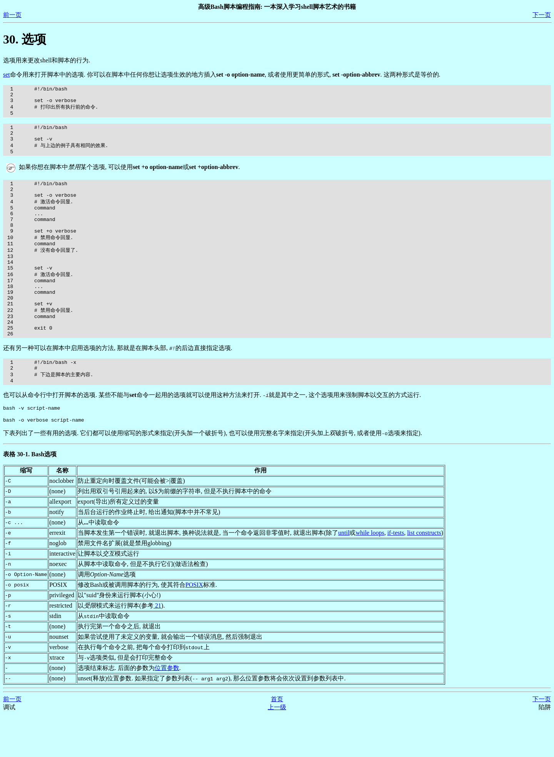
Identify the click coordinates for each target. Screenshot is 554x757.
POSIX (194, 627)
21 (157, 648)
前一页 (12, 15)
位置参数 (167, 710)
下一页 (541, 15)
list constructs (424, 575)
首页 (277, 741)
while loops (369, 575)
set (6, 74)
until (343, 575)
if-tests (395, 575)
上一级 (277, 749)
